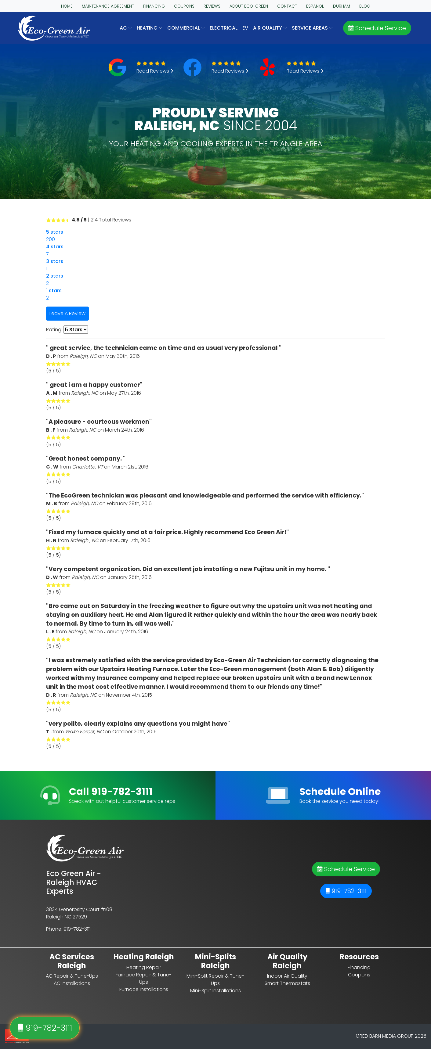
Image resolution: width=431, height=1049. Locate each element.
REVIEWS (212, 6)
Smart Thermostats (287, 983)
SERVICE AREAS (312, 27)
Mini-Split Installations (215, 990)
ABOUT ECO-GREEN (249, 6)
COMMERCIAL (186, 27)
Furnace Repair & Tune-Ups (144, 978)
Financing (359, 967)
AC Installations (72, 983)
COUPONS (184, 6)
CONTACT (287, 6)
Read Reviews (154, 70)
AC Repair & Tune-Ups (72, 975)
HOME (67, 6)
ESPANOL (315, 6)
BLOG (364, 6)
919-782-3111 (346, 891)
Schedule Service (377, 28)
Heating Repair (143, 967)
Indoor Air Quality (287, 975)
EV (245, 27)
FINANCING (154, 6)
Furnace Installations (143, 989)
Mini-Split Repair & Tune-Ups (215, 979)
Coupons (359, 974)
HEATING (149, 27)
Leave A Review (67, 313)
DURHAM (341, 6)
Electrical (223, 27)
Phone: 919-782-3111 (68, 928)
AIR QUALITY (270, 27)
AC (126, 27)
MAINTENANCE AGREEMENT (108, 6)
